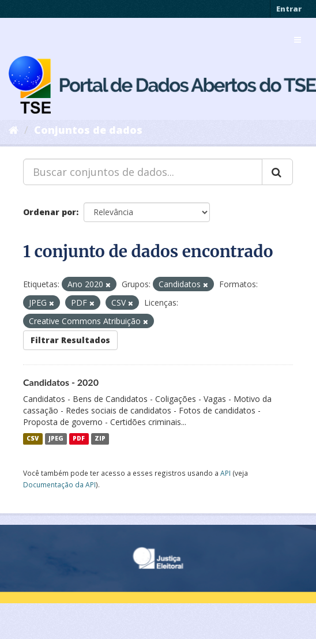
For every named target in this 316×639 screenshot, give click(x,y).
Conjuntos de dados (88, 130)
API (225, 473)
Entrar (289, 8)
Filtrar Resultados (70, 339)
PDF (79, 439)
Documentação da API (59, 484)
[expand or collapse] (297, 39)
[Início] (13, 130)
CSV (33, 439)
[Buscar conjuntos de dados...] (142, 172)
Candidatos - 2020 (61, 382)
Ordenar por (49, 211)
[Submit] (277, 172)
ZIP (100, 439)
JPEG (55, 439)
